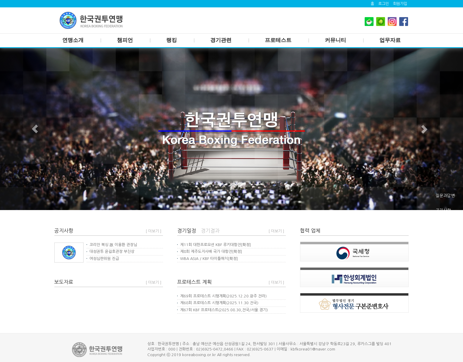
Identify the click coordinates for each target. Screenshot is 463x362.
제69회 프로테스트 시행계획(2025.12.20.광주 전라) (222, 296)
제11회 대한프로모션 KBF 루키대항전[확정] (214, 245)
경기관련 (220, 40)
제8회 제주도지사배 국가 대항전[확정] (209, 251)
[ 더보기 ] (154, 231)
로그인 (383, 4)
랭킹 (171, 40)
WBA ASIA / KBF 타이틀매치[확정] (207, 259)
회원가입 (400, 4)
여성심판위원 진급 (103, 259)
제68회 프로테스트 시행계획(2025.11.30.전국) (217, 303)
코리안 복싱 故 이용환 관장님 (112, 245)
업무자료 (390, 40)
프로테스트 (278, 40)
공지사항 (443, 210)
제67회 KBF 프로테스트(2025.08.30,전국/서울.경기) (222, 310)
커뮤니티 (335, 40)
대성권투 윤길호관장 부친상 (110, 251)
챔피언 (125, 40)
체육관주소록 (447, 225)
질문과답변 (445, 196)
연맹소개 (73, 40)
